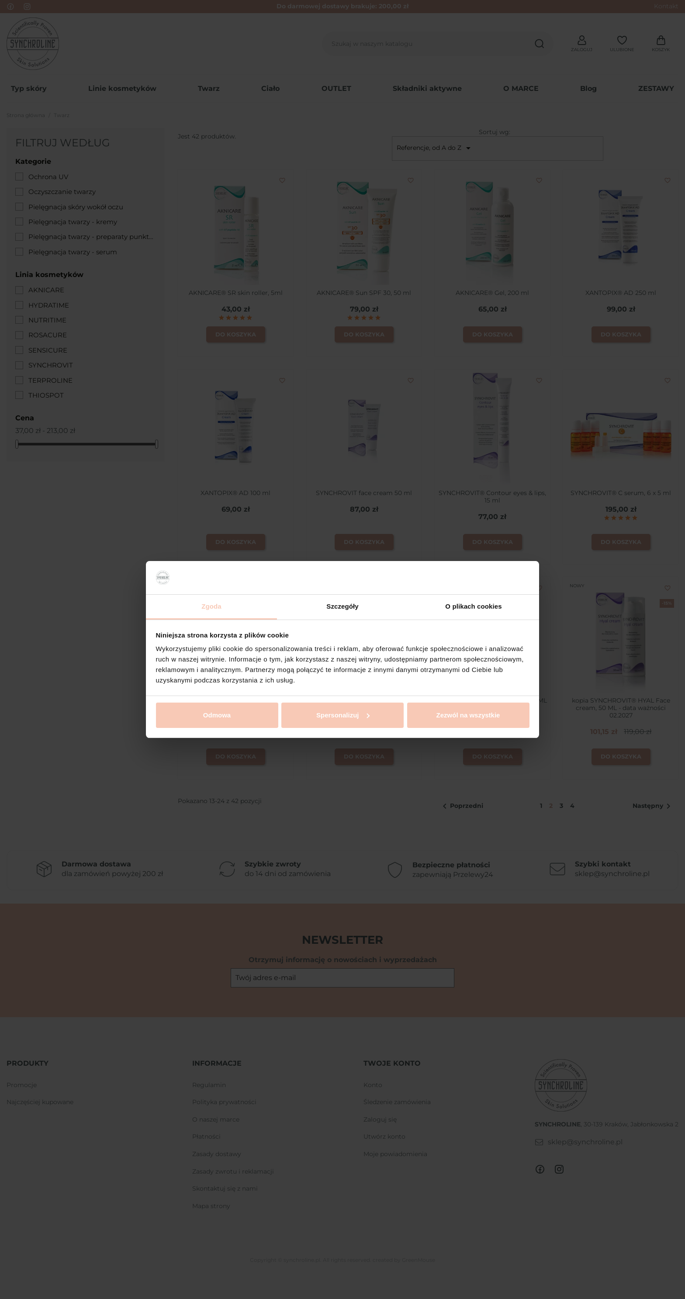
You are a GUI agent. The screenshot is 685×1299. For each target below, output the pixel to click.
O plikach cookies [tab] (473, 606)
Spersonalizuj (343, 715)
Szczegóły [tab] (342, 606)
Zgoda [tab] (211, 606)
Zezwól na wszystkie (468, 715)
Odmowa (217, 715)
